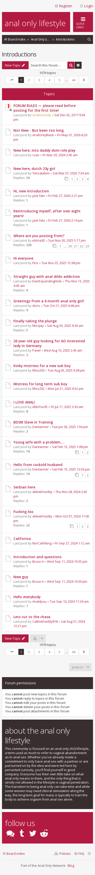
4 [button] (49, 80)
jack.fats (38, 195)
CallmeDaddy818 (45, 621)
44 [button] (73, 80)
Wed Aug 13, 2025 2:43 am (63, 350)
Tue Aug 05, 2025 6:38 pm (66, 370)
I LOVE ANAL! (24, 402)
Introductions (19, 54)
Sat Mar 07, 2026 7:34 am (71, 173)
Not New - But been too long (38, 130)
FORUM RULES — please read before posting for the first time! (44, 108)
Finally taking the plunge (35, 321)
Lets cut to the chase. (32, 616)
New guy (20, 576)
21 (76, 246)
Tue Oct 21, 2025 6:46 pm (61, 305)
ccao (35, 155)
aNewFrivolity (42, 491)
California (22, 538)
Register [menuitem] (63, 5)
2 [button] (29, 80)
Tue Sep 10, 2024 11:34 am (69, 601)
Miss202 (38, 370)
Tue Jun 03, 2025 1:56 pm (70, 427)
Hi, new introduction (31, 191)
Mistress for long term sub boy (40, 384)
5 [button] (59, 80)
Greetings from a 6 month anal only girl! (48, 301)
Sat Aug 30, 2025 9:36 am (65, 325)
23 (87, 246)
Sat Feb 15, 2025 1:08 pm (70, 446)
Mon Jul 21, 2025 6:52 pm (66, 388)
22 (81, 246)
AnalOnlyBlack (43, 135)
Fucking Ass (23, 511)
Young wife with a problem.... (38, 442)
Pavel (36, 350)
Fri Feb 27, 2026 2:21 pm (65, 195)
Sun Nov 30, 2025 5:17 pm (67, 240)
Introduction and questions (37, 556)
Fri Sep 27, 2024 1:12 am (72, 543)
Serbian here (24, 487)
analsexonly (41, 115)
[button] (12, 80)
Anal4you (39, 601)
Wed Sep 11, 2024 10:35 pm (67, 561)
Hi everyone (23, 258)
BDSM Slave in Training (33, 422)
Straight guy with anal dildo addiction (46, 276)
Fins (35, 263)
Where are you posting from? (38, 235)
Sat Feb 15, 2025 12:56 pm (71, 469)
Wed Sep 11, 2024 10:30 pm (67, 581)
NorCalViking (41, 543)
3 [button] (39, 80)
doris (36, 305)
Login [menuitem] (86, 5)
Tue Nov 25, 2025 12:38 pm (61, 263)
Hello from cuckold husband (37, 464)
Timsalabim (40, 173)
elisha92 (38, 240)
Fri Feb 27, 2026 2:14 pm (65, 220)
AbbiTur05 (40, 407)
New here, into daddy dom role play (44, 150)
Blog (71, 865)
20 (70, 246)
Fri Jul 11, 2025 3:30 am (67, 407)
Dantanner (40, 427)
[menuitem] (89, 39)
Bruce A (38, 561)
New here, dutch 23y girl (34, 168)
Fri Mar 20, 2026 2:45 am (60, 155)
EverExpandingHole (47, 281)
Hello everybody (27, 596)
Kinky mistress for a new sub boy (42, 365)
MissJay (38, 325)
